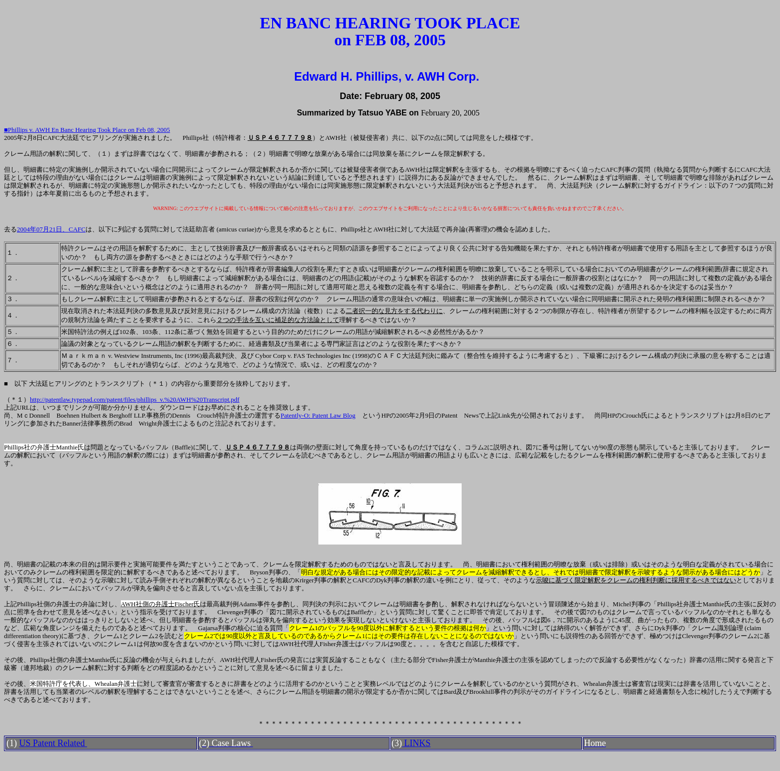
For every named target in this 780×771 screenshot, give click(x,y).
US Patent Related (53, 743)
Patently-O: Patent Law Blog (318, 415)
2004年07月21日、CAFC (51, 229)
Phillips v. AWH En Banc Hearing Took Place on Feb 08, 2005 (89, 129)
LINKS (416, 743)
